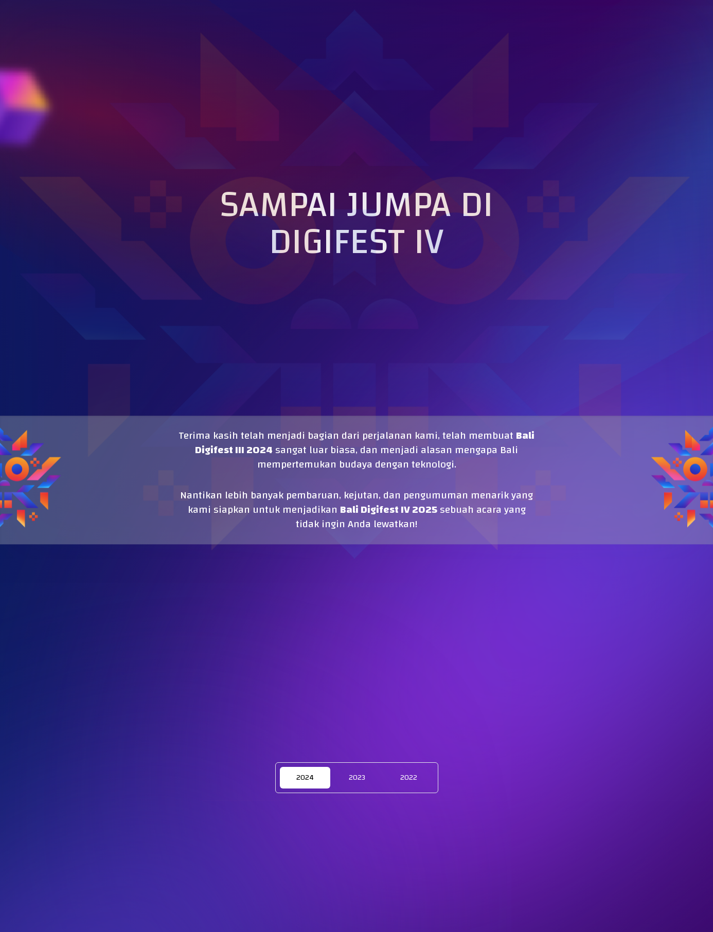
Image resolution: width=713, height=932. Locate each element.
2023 (357, 777)
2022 (408, 777)
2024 (305, 777)
